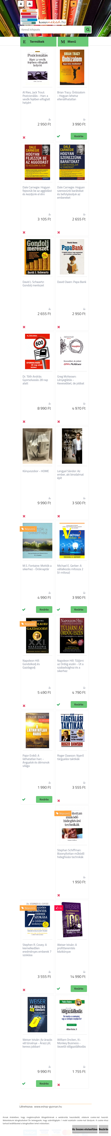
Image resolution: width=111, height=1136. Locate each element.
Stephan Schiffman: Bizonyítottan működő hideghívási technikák (70, 853)
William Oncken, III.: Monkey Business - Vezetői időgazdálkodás (71, 1043)
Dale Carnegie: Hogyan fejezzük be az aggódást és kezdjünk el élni (37, 191)
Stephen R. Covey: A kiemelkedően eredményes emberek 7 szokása (37, 950)
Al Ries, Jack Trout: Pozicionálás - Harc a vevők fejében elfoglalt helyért (36, 97)
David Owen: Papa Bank (71, 282)
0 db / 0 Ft (82, 4)
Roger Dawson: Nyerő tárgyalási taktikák (70, 757)
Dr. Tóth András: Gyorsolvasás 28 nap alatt (35, 380)
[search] (88, 29)
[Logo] (43, 16)
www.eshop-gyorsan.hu (48, 1106)
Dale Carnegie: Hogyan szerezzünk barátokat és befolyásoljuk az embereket (71, 192)
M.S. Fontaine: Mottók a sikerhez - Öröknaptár (37, 567)
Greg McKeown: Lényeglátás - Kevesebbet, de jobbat (70, 380)
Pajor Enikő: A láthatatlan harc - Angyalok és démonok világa (36, 761)
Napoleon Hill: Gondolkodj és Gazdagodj (31, 664)
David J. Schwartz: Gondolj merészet (33, 283)
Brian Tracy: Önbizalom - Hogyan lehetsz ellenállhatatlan (71, 96)
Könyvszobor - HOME (36, 471)
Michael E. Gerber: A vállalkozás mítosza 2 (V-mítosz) (70, 569)
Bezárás (103, 1129)
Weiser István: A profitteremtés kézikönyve (67, 948)
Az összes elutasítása (84, 1129)
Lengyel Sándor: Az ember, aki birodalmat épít (70, 474)
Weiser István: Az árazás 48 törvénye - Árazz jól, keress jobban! (37, 1043)
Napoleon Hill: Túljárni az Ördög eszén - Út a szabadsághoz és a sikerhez (70, 666)
